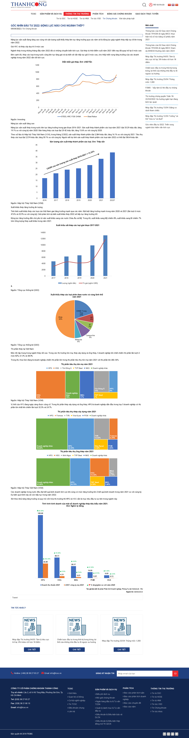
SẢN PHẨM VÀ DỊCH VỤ (51, 14)
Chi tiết (32, 649)
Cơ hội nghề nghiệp (76, 716)
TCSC (33, 14)
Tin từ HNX (84, 18)
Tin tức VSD (96, 18)
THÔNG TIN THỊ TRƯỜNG (77, 14)
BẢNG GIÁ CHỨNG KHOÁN (119, 14)
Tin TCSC (72, 720)
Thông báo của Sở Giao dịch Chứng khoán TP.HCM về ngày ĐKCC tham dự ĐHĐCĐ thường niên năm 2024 (160, 48)
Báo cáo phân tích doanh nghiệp (134, 710)
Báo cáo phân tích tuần (133, 706)
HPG (22, 404)
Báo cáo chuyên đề (132, 716)
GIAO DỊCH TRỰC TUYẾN (146, 14)
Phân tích (97, 14)
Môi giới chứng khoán (105, 720)
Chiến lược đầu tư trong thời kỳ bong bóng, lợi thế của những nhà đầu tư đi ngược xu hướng (161, 71)
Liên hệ (71, 727)
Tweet (15, 597)
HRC (16, 46)
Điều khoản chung (75, 723)
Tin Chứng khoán (110, 18)
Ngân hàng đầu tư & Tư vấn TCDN (107, 725)
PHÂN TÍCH (128, 701)
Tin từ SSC (61, 18)
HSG (75, 499)
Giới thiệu (72, 709)
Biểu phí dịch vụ (102, 716)
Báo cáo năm (129, 719)
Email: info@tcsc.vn (53, 676)
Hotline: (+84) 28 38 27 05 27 (26, 676)
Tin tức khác (157, 727)
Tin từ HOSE (72, 18)
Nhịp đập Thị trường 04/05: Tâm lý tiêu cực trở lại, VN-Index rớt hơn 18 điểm (160, 59)
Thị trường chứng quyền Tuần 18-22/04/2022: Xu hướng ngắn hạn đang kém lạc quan (161, 99)
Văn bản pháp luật (126, 18)
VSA (48, 134)
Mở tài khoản (157, 5)
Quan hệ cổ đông (75, 712)
